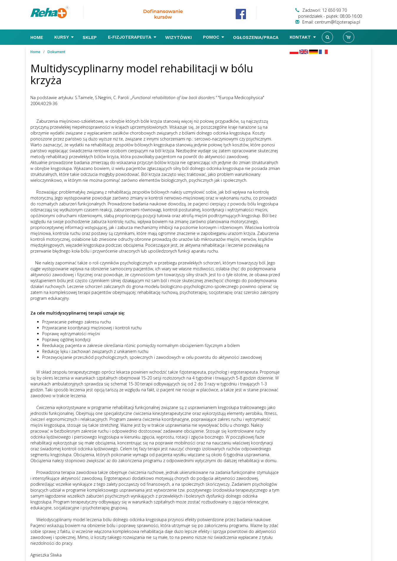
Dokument (56, 51)
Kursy (64, 37)
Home (37, 37)
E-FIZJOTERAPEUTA (132, 37)
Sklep (90, 37)
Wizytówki (179, 37)
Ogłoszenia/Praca (256, 37)
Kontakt (303, 37)
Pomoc (213, 37)
